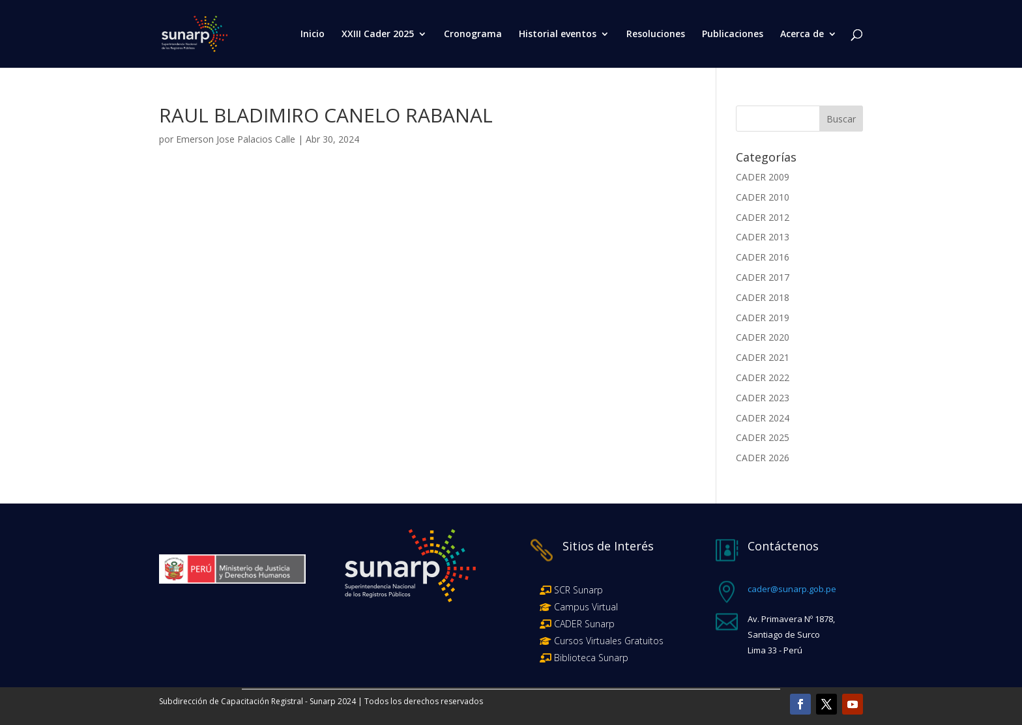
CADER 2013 (762, 237)
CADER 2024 (762, 418)
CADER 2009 (762, 177)
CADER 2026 (762, 457)
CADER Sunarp (584, 624)
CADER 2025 (762, 437)
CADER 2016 (762, 257)
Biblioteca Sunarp (591, 657)
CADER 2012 (762, 217)
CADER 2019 (762, 317)
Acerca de (802, 34)
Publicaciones (732, 34)
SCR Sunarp (578, 590)
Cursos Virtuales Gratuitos (607, 640)
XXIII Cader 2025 (378, 34)
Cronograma (473, 34)
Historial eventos (557, 34)
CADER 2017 (762, 277)
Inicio (312, 34)
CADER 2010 (762, 197)
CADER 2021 (762, 357)
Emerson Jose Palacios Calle (235, 139)
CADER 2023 (762, 397)
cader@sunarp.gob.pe (792, 589)
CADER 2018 (762, 297)
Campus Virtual (584, 607)
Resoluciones (655, 34)
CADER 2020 (762, 337)
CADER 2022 (762, 377)
